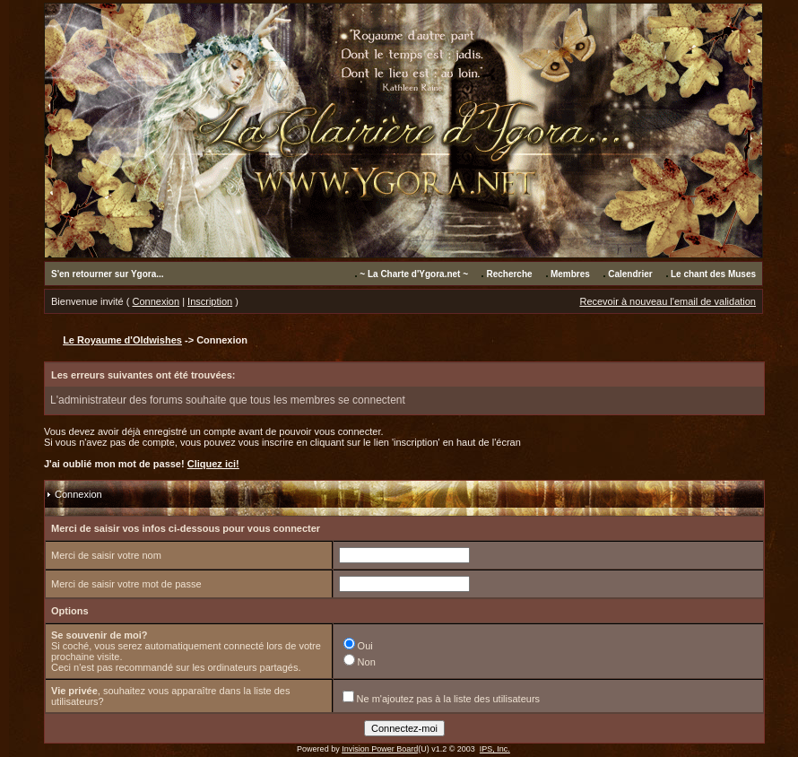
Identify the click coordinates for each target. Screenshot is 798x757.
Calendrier (630, 274)
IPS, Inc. (495, 748)
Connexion (156, 301)
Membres (570, 274)
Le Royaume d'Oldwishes (122, 340)
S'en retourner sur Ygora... (107, 274)
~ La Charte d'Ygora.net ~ (414, 274)
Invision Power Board (380, 748)
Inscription (209, 301)
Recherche (509, 274)
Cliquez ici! (213, 463)
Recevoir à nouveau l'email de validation (667, 301)
